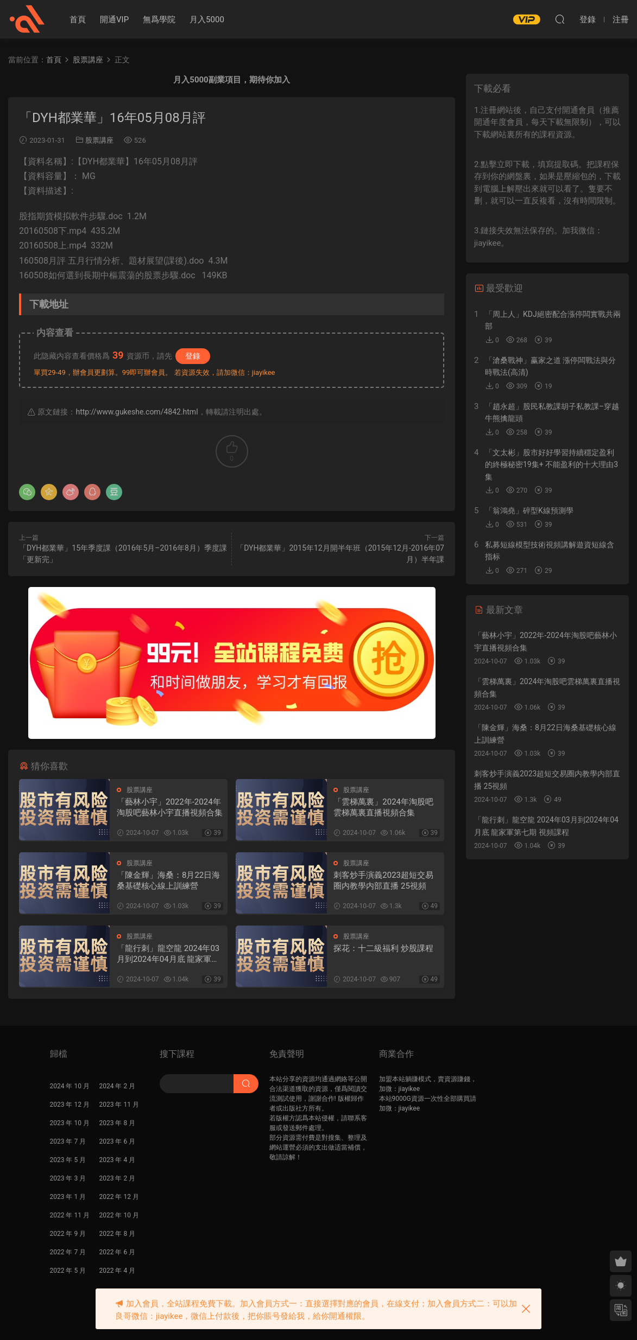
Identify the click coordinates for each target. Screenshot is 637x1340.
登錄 (192, 356)
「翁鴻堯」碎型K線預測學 (529, 510)
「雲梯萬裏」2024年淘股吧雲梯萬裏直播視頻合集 (383, 807)
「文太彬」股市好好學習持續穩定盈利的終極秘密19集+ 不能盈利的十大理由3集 (551, 464)
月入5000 (207, 19)
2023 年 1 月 (68, 1197)
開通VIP (114, 19)
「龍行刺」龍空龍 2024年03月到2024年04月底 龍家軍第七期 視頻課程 (168, 954)
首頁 (78, 19)
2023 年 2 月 (117, 1178)
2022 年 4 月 (117, 1270)
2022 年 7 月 (68, 1252)
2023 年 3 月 (68, 1178)
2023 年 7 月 (68, 1141)
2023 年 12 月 (70, 1104)
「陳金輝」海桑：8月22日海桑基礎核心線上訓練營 (168, 880)
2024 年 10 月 (70, 1086)
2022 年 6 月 (117, 1252)
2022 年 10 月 (119, 1215)
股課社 (27, 19)
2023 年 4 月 (117, 1160)
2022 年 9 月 (68, 1233)
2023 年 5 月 (68, 1160)
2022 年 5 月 (68, 1270)
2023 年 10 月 (70, 1123)
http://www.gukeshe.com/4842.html (136, 411)
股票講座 (99, 140)
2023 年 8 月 (117, 1123)
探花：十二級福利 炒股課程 (383, 948)
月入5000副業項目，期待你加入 (231, 80)
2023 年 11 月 (119, 1104)
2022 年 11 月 (70, 1215)
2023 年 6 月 (117, 1141)
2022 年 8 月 (117, 1233)
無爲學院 (159, 19)
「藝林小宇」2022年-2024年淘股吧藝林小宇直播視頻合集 (170, 807)
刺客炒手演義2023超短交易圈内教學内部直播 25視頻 (383, 880)
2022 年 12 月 (119, 1197)
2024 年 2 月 (117, 1086)
